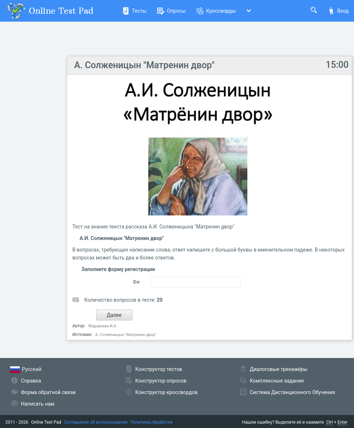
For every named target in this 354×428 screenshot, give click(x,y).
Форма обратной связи (48, 392)
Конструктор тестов (158, 369)
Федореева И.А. (102, 326)
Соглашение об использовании (96, 422)
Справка (31, 381)
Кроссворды (216, 10)
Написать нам (37, 404)
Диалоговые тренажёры (278, 369)
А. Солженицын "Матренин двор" (144, 65)
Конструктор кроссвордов (166, 392)
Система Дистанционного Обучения (292, 392)
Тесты (134, 10)
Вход (338, 10)
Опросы (171, 10)
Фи (136, 282)
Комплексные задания (277, 381)
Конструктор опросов (160, 381)
